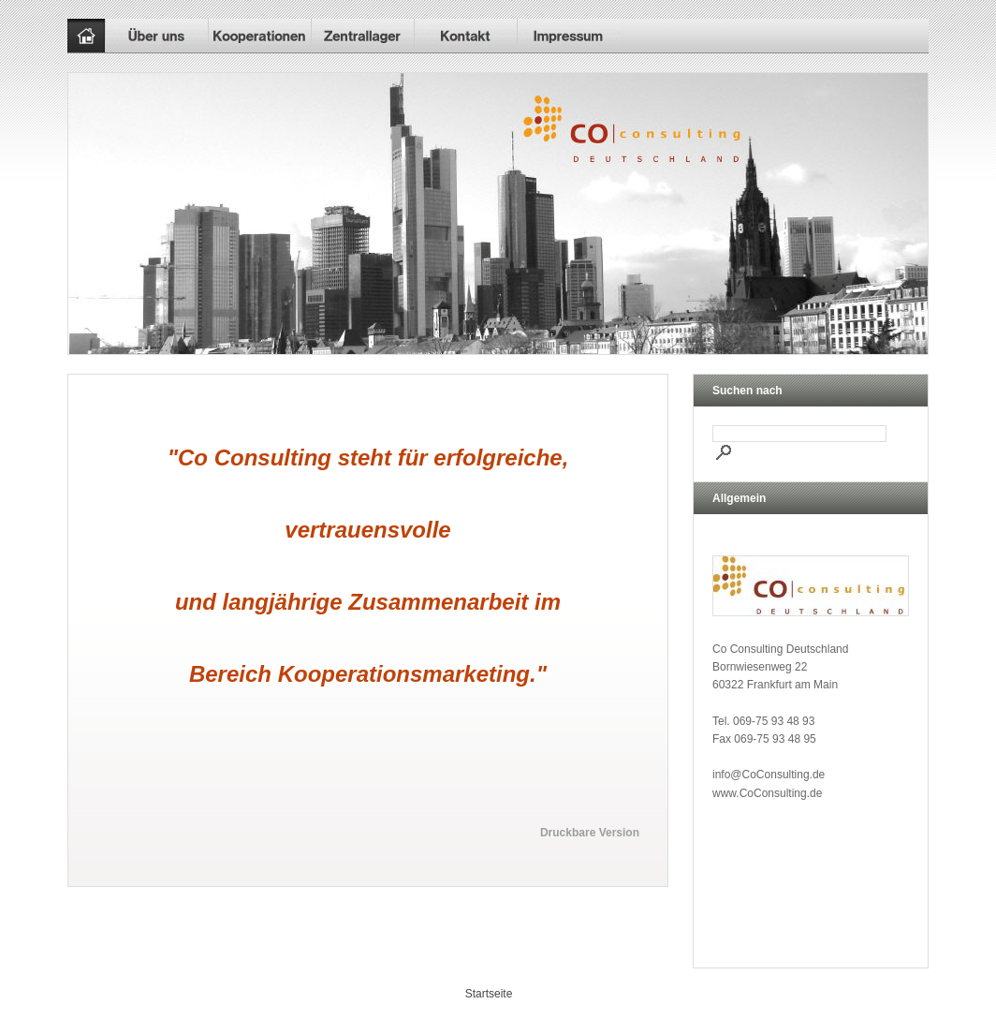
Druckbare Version (589, 832)
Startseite (489, 993)
